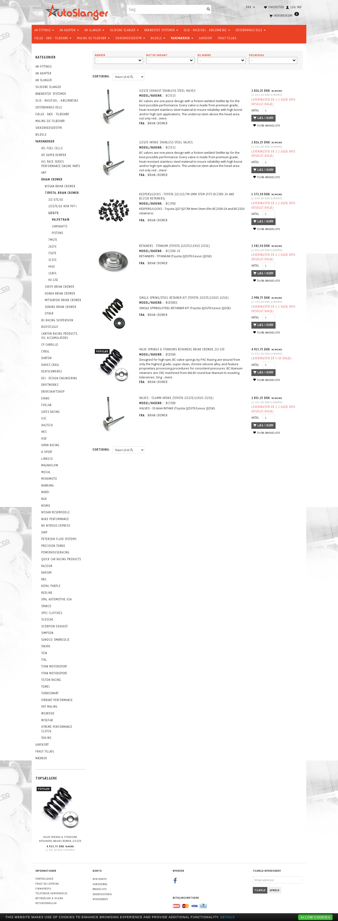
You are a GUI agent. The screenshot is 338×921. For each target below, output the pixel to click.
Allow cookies (315, 917)
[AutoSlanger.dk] (77, 11)
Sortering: (101, 76)
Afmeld (275, 890)
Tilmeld (260, 890)
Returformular (46, 903)
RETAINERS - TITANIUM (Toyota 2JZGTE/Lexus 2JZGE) (174, 246)
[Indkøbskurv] (284, 15)
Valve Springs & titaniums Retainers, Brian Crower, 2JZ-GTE (60, 839)
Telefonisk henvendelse (51, 893)
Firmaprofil (43, 888)
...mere (162, 118)
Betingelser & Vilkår (49, 898)
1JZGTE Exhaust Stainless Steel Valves (167, 91)
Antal (255, 110)
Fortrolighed (44, 878)
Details (227, 917)
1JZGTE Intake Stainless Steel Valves (166, 142)
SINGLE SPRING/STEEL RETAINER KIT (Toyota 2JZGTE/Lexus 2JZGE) (184, 298)
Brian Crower (158, 123)
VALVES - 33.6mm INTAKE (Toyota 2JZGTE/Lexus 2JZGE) (176, 398)
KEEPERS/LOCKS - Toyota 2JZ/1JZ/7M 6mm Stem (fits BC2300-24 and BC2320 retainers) (186, 196)
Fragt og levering (47, 883)
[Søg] (208, 9)
